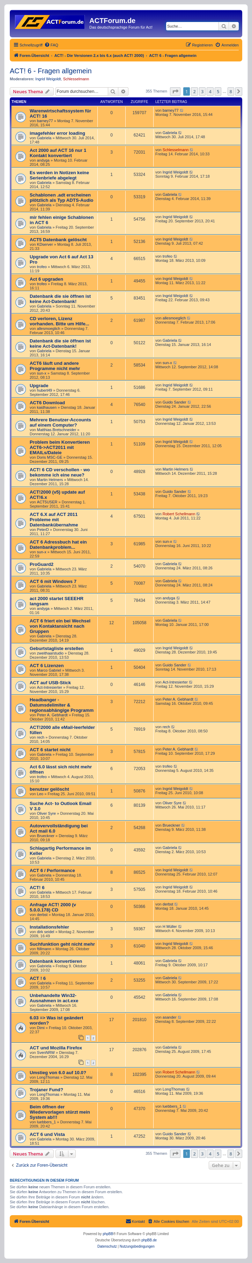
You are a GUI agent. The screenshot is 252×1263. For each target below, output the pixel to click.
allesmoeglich (48, 328)
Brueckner (45, 836)
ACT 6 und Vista (47, 1134)
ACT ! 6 (38, 978)
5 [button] (218, 91)
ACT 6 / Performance (52, 870)
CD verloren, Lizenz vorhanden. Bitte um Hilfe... (59, 321)
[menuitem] (51, 45)
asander (170, 1017)
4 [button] (210, 91)
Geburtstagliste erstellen (57, 648)
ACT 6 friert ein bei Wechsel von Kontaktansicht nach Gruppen (60, 626)
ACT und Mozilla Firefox (56, 1047)
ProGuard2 (41, 564)
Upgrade (39, 385)
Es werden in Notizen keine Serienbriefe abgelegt (59, 175)
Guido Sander (174, 402)
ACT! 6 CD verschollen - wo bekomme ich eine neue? (60, 472)
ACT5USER (47, 502)
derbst (42, 915)
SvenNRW (46, 1052)
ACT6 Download (47, 402)
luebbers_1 (46, 1122)
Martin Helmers (50, 480)
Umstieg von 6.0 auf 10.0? (58, 1072)
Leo (40, 794)
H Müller (170, 926)
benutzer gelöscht (49, 789)
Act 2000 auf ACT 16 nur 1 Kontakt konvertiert (58, 153)
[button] (175, 91)
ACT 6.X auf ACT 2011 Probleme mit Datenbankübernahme (54, 519)
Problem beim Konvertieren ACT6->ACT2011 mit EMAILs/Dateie (60, 447)
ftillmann (44, 949)
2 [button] (194, 91)
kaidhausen (47, 407)
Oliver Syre (46, 813)
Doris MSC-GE (49, 457)
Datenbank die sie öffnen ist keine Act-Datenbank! (60, 299)
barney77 (45, 121)
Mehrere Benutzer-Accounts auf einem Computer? (60, 422)
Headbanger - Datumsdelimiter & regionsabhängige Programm (62, 705)
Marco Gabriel (49, 670)
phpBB (108, 1234)
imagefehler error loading (57, 133)
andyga (43, 160)
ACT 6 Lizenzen (47, 665)
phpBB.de (149, 1240)
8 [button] (231, 91)
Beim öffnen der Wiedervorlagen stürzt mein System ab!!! (60, 1112)
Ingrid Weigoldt (48, 79)
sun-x (41, 373)
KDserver (45, 244)
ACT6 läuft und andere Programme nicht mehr (55, 366)
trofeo (42, 267)
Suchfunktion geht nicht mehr (62, 944)
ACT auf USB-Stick (50, 682)
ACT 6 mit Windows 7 (53, 581)
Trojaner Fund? (46, 1089)
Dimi (41, 1028)
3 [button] (202, 91)
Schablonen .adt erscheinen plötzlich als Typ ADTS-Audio (61, 197)
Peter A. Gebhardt (52, 715)
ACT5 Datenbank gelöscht (58, 239)
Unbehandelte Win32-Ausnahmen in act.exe (54, 998)
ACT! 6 (37, 887)
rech (40, 737)
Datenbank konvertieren (56, 961)
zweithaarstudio (50, 653)
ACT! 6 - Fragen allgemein (51, 71)
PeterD (43, 529)
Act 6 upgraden (46, 279)
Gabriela (44, 138)
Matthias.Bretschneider (56, 430)
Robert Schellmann (179, 514)
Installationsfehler (49, 927)
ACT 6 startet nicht (50, 749)
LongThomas (48, 1077)
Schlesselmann (76, 79)
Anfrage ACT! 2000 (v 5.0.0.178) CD (53, 907)
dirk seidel (45, 932)
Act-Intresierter (49, 687)
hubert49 (44, 390)
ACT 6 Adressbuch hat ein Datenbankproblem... (58, 544)
